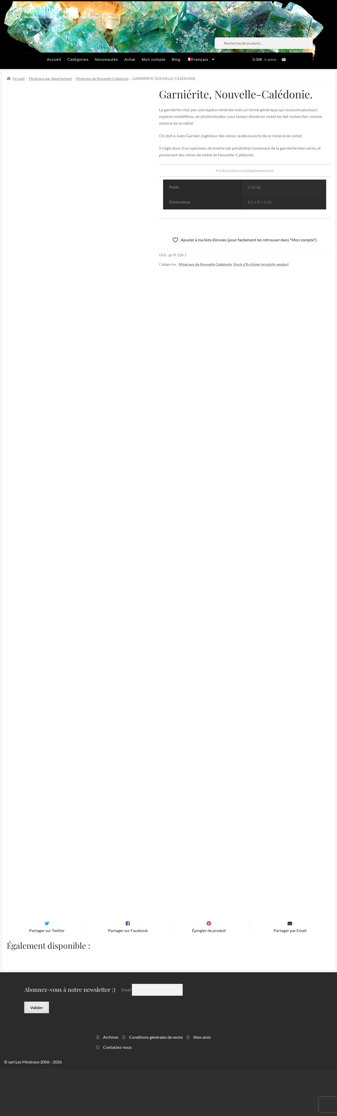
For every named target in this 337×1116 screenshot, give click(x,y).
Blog (176, 59)
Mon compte (154, 59)
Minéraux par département (50, 78)
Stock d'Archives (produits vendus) (261, 264)
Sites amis (202, 1083)
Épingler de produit (209, 977)
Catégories (78, 59)
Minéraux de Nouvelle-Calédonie (102, 78)
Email (126, 1036)
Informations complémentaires (245, 170)
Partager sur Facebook (128, 977)
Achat (129, 59)
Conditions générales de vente (156, 1083)
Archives (111, 1083)
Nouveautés (106, 59)
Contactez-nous (117, 1093)
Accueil (54, 59)
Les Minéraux (49, 8)
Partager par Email (290, 977)
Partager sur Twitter (47, 977)
